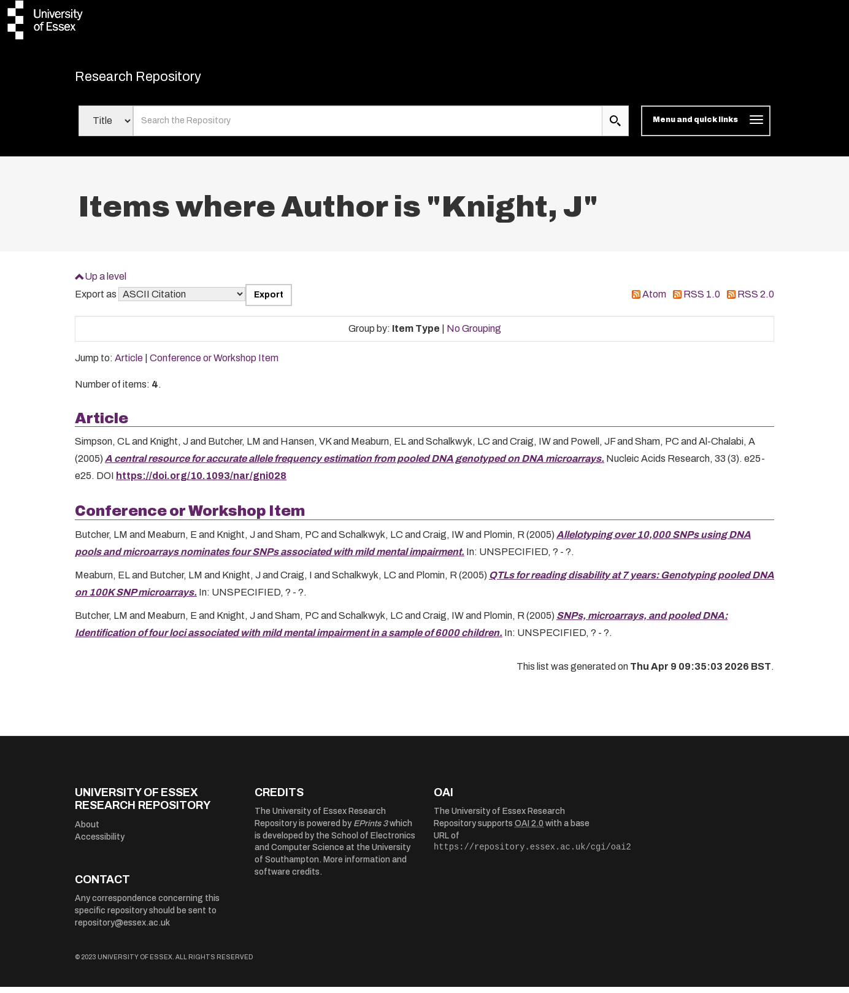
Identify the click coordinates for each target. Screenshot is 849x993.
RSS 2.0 (755, 301)
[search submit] (615, 127)
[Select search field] (106, 127)
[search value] (367, 127)
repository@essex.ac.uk (122, 929)
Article (129, 364)
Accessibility (100, 843)
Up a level (105, 282)
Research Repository (161, 80)
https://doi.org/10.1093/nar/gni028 (201, 482)
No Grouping (474, 334)
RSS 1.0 (701, 301)
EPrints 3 (370, 830)
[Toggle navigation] (705, 127)
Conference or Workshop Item (214, 364)
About (87, 830)
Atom (654, 301)
